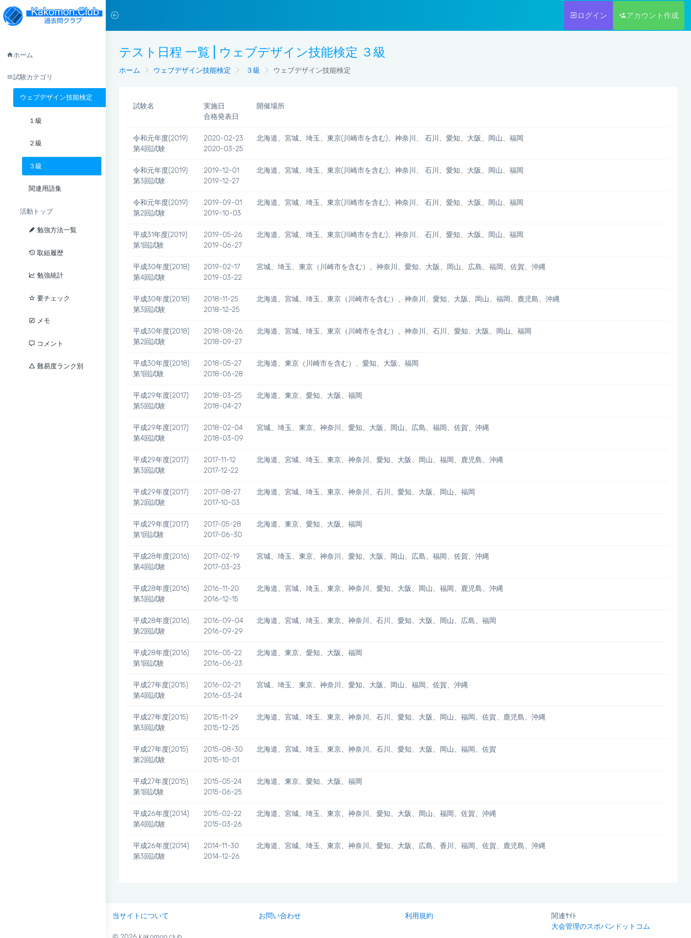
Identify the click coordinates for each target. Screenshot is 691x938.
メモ (39, 321)
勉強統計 (46, 275)
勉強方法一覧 (53, 230)
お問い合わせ (280, 916)
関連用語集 (45, 189)
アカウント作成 (649, 15)
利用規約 (419, 916)
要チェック (49, 298)
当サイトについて (140, 916)
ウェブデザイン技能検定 (56, 97)
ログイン (588, 15)
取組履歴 (46, 253)
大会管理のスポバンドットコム (600, 926)
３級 (252, 70)
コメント (46, 344)
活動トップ (36, 211)
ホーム (129, 70)
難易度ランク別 (56, 366)
